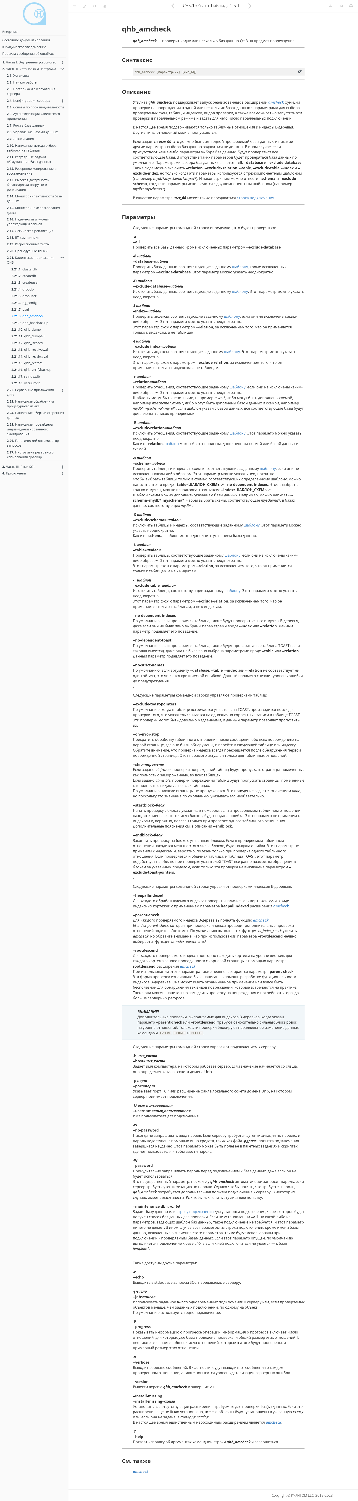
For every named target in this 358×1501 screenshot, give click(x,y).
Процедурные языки (27, 251)
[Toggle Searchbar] (95, 6)
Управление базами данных (32, 132)
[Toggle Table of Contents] (74, 6)
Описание (136, 91)
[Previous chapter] (172, 5)
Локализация (20, 138)
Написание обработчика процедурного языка (30, 403)
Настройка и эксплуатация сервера (31, 91)
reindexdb (25, 376)
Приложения (14, 473)
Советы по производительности (35, 107)
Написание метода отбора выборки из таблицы (32, 147)
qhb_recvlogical (29, 356)
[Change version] (331, 6)
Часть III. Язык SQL (18, 466)
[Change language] (342, 6)
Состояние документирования (26, 40)
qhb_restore (27, 363)
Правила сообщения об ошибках (28, 53)
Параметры (138, 217)
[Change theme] (84, 6)
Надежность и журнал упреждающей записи (28, 221)
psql (20, 309)
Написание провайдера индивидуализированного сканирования (30, 429)
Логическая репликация (30, 231)
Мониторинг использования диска (33, 210)
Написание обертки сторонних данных (35, 415)
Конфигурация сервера (28, 100)
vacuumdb (25, 383)
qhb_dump (26, 329)
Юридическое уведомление (24, 47)
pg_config (24, 303)
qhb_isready (27, 343)
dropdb (22, 289)
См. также (136, 1460)
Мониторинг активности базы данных (35, 198)
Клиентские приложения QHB (30, 260)
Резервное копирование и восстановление (32, 171)
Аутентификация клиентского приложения (33, 116)
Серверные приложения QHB (30, 392)
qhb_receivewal (29, 349)
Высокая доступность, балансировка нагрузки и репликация (28, 185)
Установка (18, 75)
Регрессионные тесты (28, 244)
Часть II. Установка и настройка (29, 69)
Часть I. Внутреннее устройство (29, 62)
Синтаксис (137, 60)
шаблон (172, 443)
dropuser (24, 296)
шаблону (240, 266)
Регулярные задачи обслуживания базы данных (29, 159)
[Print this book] (351, 5)
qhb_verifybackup (31, 369)
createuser (25, 282)
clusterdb (24, 269)
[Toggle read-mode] (105, 6)
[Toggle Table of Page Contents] (320, 6)
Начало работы (22, 82)
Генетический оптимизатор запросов (33, 443)
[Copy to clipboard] (300, 72)
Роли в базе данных (25, 125)
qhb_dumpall (28, 336)
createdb (23, 276)
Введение (10, 31)
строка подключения (255, 197)
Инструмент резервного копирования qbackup (30, 454)
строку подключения (195, 1211)
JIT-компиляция (23, 237)
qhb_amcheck (27, 316)
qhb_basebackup (29, 323)
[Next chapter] (250, 5)
